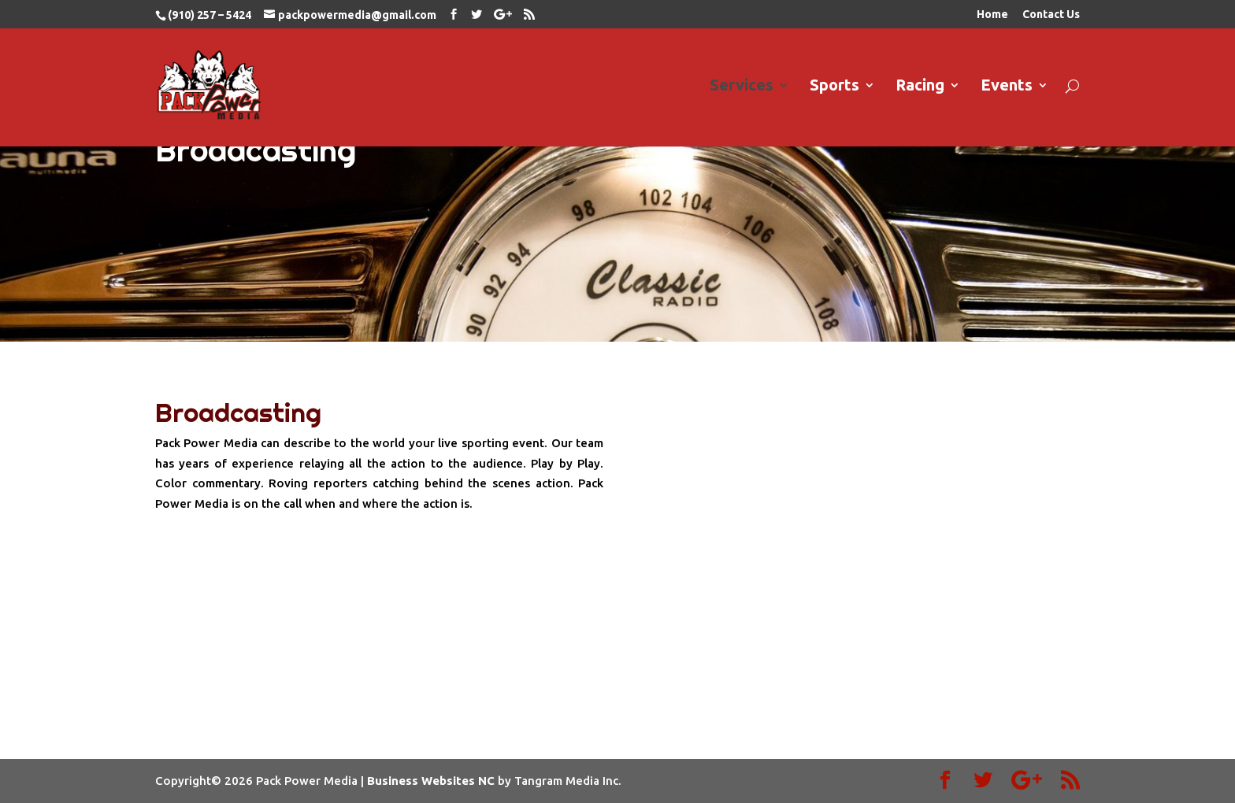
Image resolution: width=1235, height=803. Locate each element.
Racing (920, 87)
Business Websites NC (431, 780)
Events (1007, 87)
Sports (834, 87)
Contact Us (1051, 14)
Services (741, 87)
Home (992, 14)
